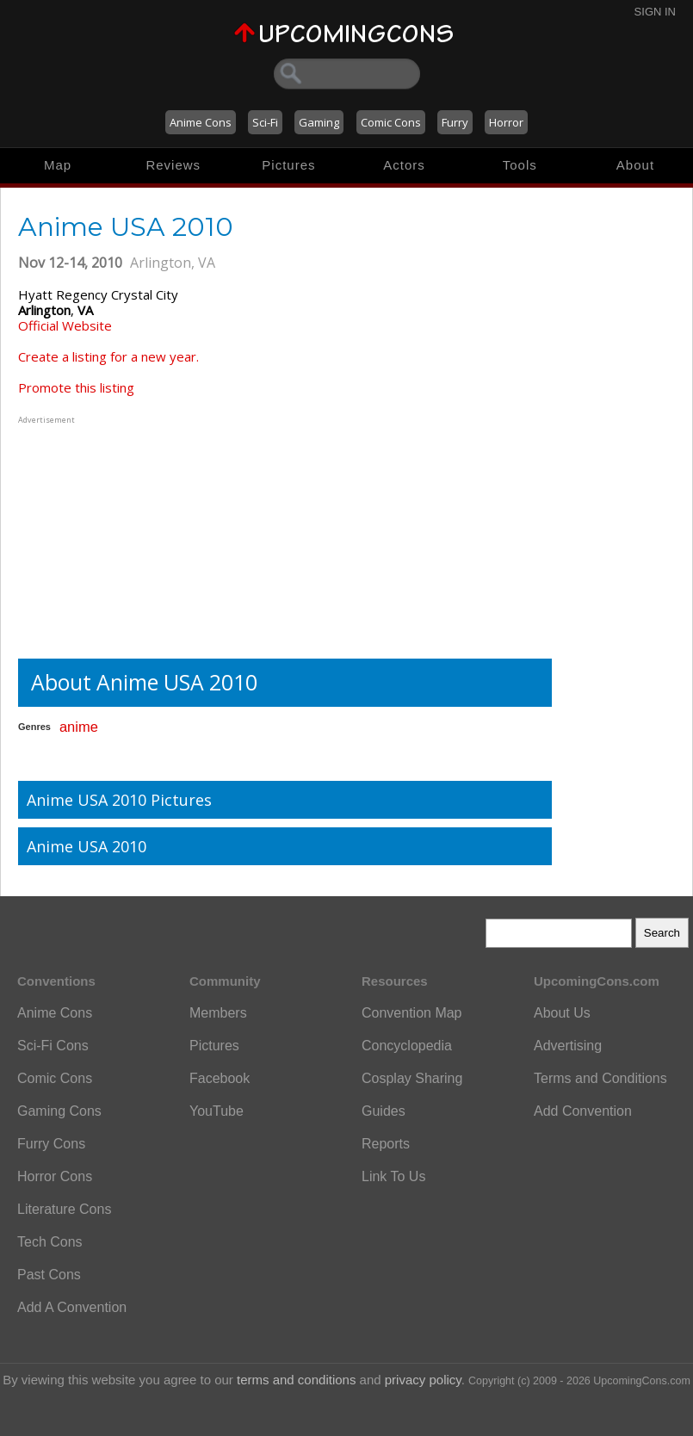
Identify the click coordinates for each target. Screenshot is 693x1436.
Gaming (319, 122)
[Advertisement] (125, 535)
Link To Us (393, 1176)
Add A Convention (72, 1307)
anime (78, 726)
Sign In (655, 11)
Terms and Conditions (600, 1078)
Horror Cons (54, 1176)
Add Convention (583, 1111)
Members (218, 1013)
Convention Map (412, 1013)
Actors (404, 165)
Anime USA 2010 (86, 846)
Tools (520, 165)
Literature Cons (64, 1209)
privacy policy (423, 1379)
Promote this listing (76, 387)
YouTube (216, 1111)
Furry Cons (51, 1143)
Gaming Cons (59, 1111)
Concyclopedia (407, 1045)
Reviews (173, 165)
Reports (386, 1143)
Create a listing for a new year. (108, 356)
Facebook (219, 1078)
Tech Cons (50, 1242)
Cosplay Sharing (412, 1078)
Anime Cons (201, 122)
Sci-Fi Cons (53, 1045)
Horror (506, 122)
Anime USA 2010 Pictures (119, 799)
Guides (383, 1111)
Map (57, 165)
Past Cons (49, 1274)
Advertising (568, 1045)
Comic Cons (391, 122)
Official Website (65, 325)
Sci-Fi (265, 122)
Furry (455, 122)
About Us (562, 1013)
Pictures (288, 165)
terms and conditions (296, 1379)
